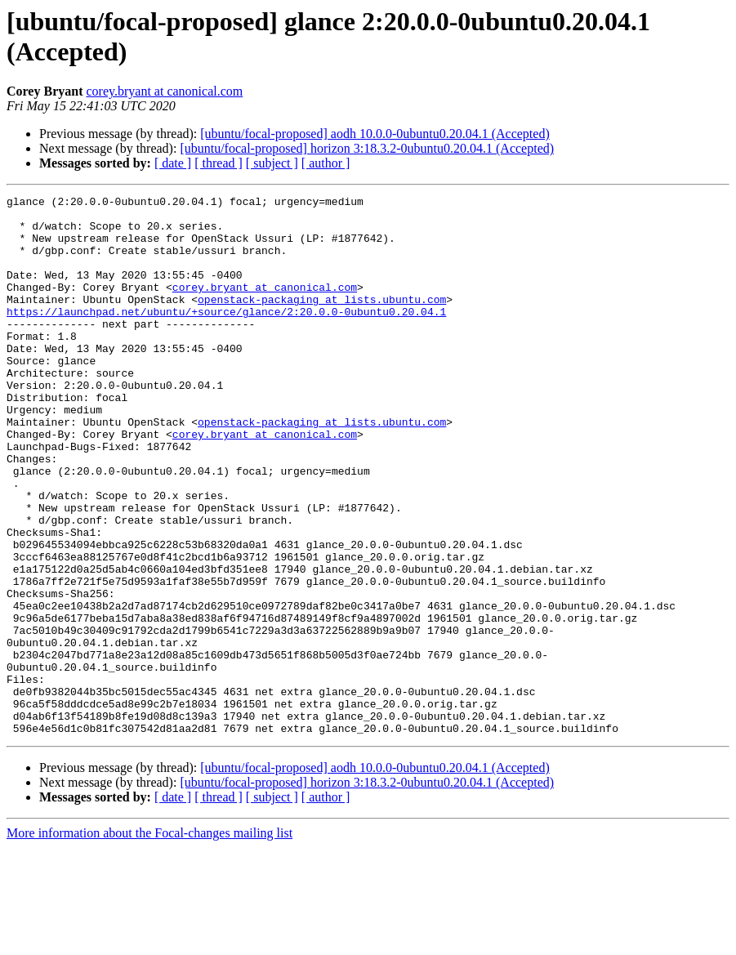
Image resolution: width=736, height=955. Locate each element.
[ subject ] (272, 163)
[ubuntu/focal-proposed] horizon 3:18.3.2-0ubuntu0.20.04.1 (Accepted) (367, 148)
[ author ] (325, 163)
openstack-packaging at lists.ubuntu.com (322, 321)
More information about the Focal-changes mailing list (149, 941)
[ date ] (172, 163)
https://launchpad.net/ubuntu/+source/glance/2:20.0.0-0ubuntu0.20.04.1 (226, 335)
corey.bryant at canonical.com (164, 91)
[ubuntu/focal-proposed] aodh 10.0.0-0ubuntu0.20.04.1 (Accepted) (374, 134)
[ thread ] (218, 163)
